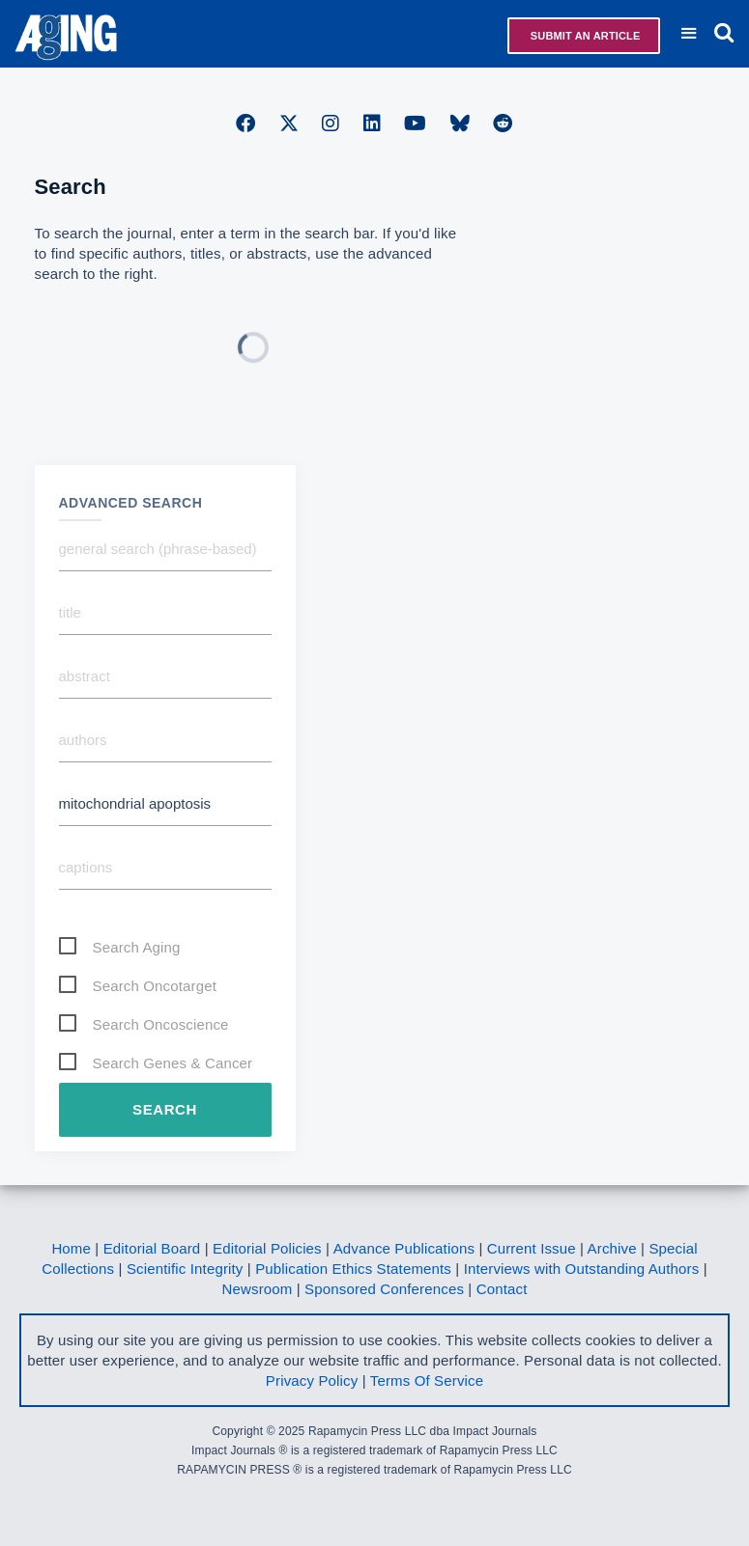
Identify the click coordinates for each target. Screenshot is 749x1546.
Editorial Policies (267, 1248)
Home (71, 1248)
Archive (612, 1248)
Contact (502, 1289)
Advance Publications (404, 1248)
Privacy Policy (312, 1380)
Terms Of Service (426, 1380)
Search (164, 1109)
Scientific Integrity (185, 1268)
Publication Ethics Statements (353, 1268)
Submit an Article (584, 35)
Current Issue (531, 1248)
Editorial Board (152, 1248)
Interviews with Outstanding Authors (582, 1268)
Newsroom (257, 1289)
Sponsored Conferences (384, 1289)
